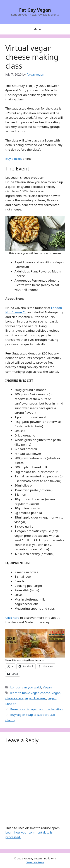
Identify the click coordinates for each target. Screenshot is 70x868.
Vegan (47, 687)
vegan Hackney (35, 698)
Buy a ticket (13, 159)
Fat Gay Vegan (35, 10)
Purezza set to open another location (36, 709)
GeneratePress (35, 862)
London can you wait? (25, 687)
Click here (12, 618)
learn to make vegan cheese (30, 693)
